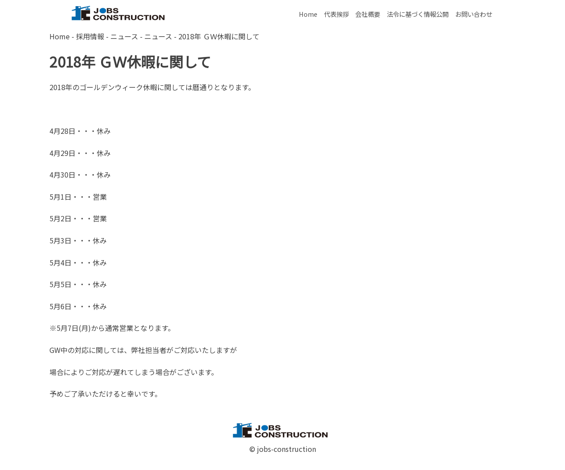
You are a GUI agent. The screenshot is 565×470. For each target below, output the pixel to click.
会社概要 (367, 14)
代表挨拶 (336, 14)
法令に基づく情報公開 (417, 14)
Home (308, 14)
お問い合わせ (473, 14)
